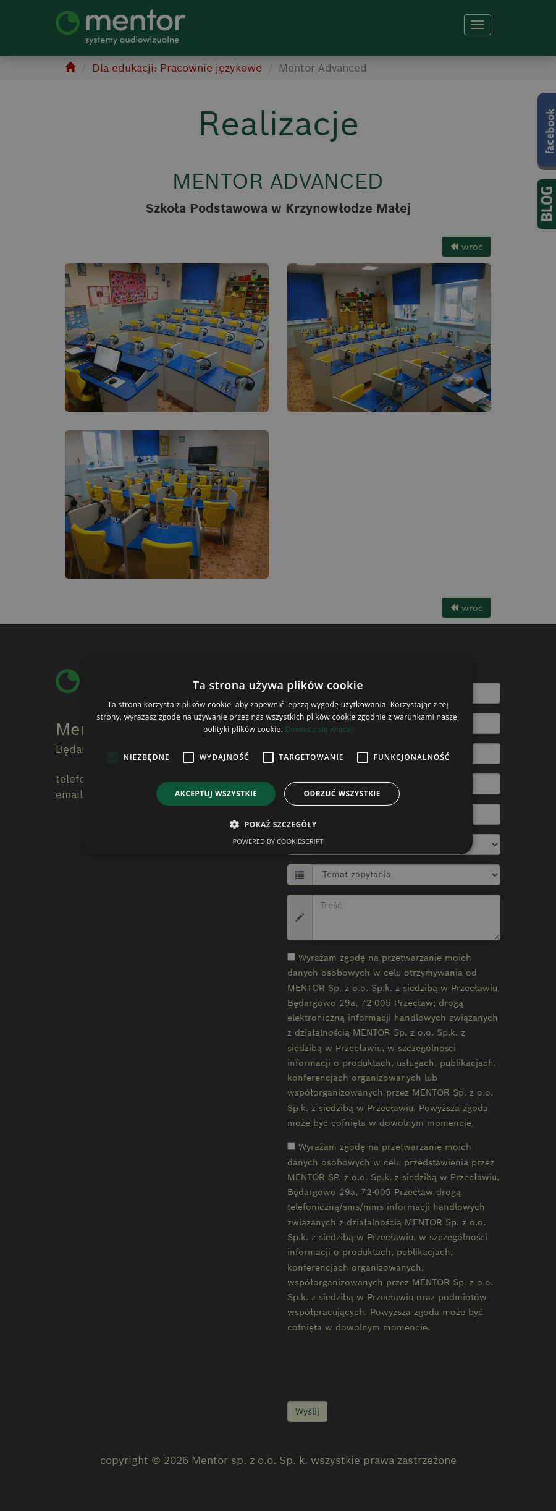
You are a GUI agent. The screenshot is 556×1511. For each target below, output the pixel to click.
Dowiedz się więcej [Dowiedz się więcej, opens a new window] (319, 729)
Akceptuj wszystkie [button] (216, 793)
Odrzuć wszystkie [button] (341, 793)
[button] (277, 824)
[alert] (278, 755)
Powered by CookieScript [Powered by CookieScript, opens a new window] (278, 841)
